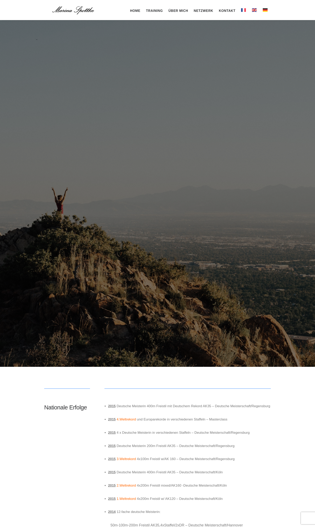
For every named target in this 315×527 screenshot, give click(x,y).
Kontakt (227, 11)
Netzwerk (203, 11)
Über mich (178, 11)
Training (154, 11)
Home (135, 11)
